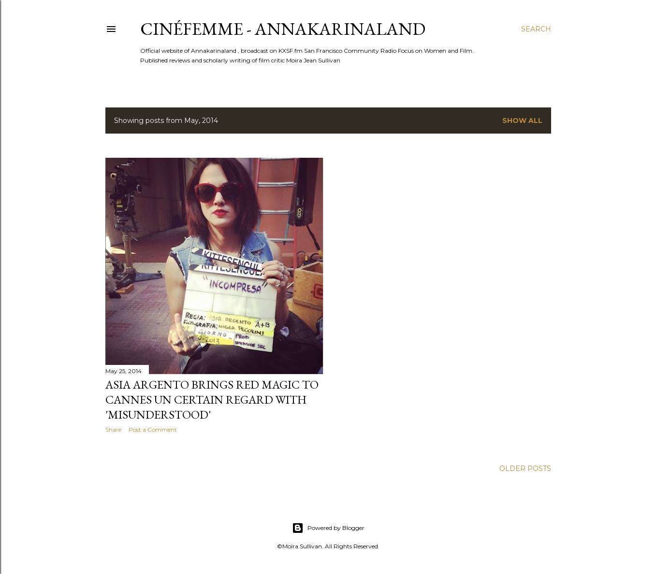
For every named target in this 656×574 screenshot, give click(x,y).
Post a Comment (153, 429)
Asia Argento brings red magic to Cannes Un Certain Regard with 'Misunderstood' (212, 399)
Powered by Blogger (328, 528)
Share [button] (113, 429)
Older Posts (525, 468)
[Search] (536, 29)
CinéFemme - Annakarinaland (282, 28)
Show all (522, 120)
